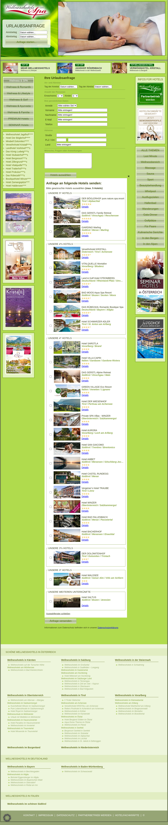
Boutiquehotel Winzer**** (18, 179)
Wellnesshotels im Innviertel (23, 725)
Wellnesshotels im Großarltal (76, 665)
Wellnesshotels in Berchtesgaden (25, 771)
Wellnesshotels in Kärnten (21, 660)
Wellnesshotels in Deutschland (27, 758)
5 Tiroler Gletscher (72, 700)
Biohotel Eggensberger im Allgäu (25, 777)
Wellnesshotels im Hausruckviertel (22, 720)
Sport (150, 179)
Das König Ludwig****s (17, 151)
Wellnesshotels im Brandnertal (131, 714)
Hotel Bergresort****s (16, 158)
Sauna (150, 173)
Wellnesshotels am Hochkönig (74, 673)
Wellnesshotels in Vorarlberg (130, 695)
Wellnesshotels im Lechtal (75, 738)
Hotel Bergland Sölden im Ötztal (78, 720)
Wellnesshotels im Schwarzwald (78, 771)
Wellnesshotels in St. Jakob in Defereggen (82, 741)
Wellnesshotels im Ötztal (71, 717)
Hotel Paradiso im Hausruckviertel (25, 723)
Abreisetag (12, 36)
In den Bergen (150, 238)
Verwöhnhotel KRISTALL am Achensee (81, 706)
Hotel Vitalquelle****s (16, 165)
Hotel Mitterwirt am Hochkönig (77, 676)
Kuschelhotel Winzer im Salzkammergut (28, 706)
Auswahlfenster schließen (58, 613)
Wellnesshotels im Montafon (130, 711)
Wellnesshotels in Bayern (21, 766)
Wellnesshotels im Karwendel (77, 714)
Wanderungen (150, 208)
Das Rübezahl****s (15, 175)
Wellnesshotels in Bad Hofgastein (78, 689)
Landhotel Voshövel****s (18, 148)
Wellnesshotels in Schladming (131, 665)
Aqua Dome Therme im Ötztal (77, 722)
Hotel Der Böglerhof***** (18, 138)
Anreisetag (12, 32)
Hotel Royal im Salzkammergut (24, 711)
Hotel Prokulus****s (15, 172)
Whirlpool (150, 191)
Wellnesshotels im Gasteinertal (74, 670)
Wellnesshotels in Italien (22, 796)
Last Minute (150, 156)
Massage (150, 167)
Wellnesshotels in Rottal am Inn (24, 785)
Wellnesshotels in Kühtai (75, 711)
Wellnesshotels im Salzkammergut (22, 703)
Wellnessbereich (150, 162)
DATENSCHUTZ (66, 815)
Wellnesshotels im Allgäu (18, 774)
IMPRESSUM (45, 815)
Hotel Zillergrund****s (16, 161)
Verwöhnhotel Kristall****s (19, 144)
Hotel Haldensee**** (16, 185)
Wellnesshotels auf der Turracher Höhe (27, 665)
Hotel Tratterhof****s (16, 168)
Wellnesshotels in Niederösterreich (80, 747)
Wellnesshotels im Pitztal (75, 725)
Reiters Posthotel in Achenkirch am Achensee (84, 708)
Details (85, 206)
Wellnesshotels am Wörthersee (20, 667)
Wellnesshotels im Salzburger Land (76, 678)
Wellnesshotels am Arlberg (126, 703)
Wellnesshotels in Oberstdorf (23, 782)
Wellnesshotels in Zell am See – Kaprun (81, 684)
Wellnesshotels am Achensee (74, 703)
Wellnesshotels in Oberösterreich (25, 695)
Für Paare (150, 226)
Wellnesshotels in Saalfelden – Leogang (81, 667)
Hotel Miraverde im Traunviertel (24, 731)
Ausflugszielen (150, 197)
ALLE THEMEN (150, 150)
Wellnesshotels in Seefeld (72, 728)
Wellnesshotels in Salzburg (75, 660)
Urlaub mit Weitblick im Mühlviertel (25, 717)
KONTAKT (29, 815)
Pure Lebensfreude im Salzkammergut (27, 708)
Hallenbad (150, 203)
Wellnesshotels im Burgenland (23, 747)
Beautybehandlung (150, 185)
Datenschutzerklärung (108, 627)
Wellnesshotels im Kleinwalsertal (129, 700)
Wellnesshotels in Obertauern (77, 686)
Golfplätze (150, 220)
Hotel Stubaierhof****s (17, 155)
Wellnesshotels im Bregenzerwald (132, 708)
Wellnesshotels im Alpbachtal (76, 736)
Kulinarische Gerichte (150, 232)
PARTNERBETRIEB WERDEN (94, 815)
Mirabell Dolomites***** (17, 141)
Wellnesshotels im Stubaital (76, 733)
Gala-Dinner (150, 214)
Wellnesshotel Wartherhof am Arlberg (134, 706)
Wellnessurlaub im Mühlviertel (20, 714)
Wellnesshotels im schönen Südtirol (26, 804)
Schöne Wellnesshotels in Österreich (31, 652)
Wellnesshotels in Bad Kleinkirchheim (27, 670)
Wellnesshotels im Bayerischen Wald (26, 780)
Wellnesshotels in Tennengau (77, 681)
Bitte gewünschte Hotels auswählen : (74, 188)
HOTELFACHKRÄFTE (127, 815)
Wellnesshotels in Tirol (73, 695)
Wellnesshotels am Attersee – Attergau (27, 700)
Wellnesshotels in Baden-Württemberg (82, 766)
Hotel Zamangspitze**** (17, 182)
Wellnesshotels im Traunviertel (20, 728)
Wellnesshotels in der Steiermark (133, 660)
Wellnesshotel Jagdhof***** (19, 134)
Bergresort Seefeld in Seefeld (77, 731)
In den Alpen (150, 244)
